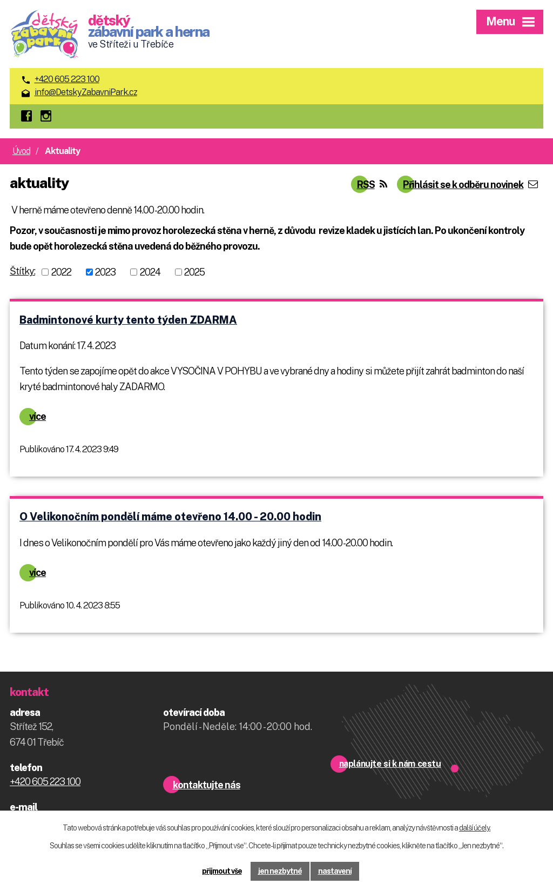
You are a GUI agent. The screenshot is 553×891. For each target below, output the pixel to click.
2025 (194, 272)
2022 (61, 272)
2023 (105, 272)
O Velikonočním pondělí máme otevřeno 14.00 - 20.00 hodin (170, 516)
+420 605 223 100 (67, 79)
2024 (150, 272)
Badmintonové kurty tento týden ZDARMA (128, 319)
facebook (29, 116)
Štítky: (22, 271)
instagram (48, 116)
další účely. (474, 827)
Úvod (21, 151)
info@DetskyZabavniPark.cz (86, 92)
